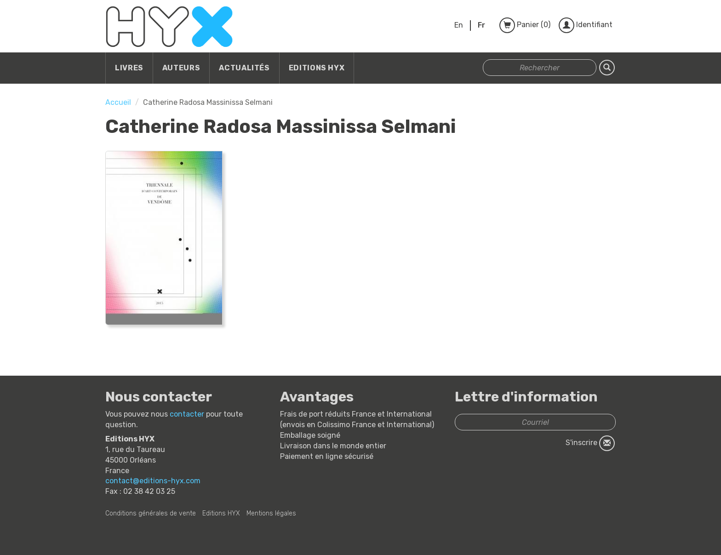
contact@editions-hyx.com (152, 480)
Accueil (118, 102)
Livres (129, 67)
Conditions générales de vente (150, 513)
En (458, 25)
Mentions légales (271, 513)
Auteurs (181, 67)
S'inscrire (590, 443)
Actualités (244, 67)
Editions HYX (317, 67)
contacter (187, 414)
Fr (481, 25)
